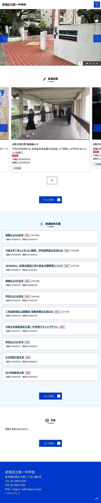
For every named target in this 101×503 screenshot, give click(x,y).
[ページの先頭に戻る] (97, 499)
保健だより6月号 (14, 235)
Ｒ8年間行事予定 (15, 357)
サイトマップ (13, 493)
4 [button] (96, 63)
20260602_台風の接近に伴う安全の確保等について (34, 265)
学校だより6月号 (14, 296)
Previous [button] (4, 38)
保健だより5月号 (14, 281)
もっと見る (49, 199)
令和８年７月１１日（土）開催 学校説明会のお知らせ (34, 250)
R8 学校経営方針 (15, 372)
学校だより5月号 (14, 342)
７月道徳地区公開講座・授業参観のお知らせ (29, 311)
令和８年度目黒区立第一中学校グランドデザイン (32, 326)
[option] (50, 37)
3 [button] (93, 63)
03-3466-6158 (18, 481)
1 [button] (87, 63)
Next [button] (97, 38)
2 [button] (90, 63)
